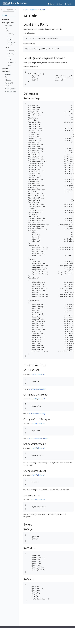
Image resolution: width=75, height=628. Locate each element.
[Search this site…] (8, 10)
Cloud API (41, 374)
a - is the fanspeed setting (38, 438)
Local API (34, 374)
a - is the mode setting (37, 414)
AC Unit (42, 10)
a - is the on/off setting (37, 389)
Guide (25, 10)
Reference (33, 10)
